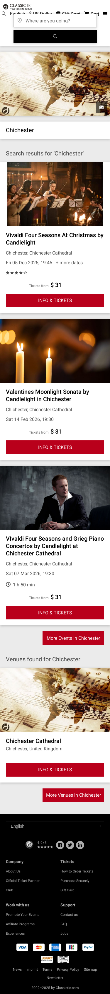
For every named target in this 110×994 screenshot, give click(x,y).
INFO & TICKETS (55, 300)
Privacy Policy (68, 969)
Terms (47, 969)
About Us (13, 871)
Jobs (64, 933)
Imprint (32, 969)
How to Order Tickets (76, 871)
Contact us (69, 915)
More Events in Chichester (73, 638)
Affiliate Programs (20, 924)
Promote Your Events (22, 915)
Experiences (15, 933)
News (17, 969)
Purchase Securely (74, 881)
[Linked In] (80, 847)
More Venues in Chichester (73, 795)
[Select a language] (55, 826)
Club (9, 890)
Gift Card (67, 890)
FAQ (63, 924)
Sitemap (90, 969)
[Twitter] (70, 847)
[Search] (55, 36)
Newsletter (55, 978)
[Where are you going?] (55, 18)
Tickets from (39, 286)
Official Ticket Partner (23, 881)
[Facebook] (60, 847)
